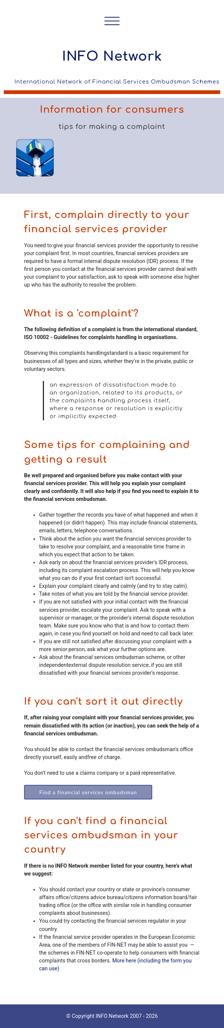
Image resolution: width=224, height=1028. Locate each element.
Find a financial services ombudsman (88, 792)
